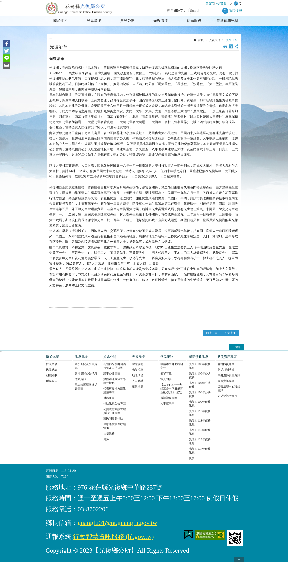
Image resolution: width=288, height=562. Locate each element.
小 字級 (231, 3)
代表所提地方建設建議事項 (114, 390)
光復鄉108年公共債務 (200, 394)
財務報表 (109, 397)
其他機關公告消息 (86, 373)
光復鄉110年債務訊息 (200, 412)
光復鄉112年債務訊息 (200, 431)
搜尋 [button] (225, 11)
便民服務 (194, 21)
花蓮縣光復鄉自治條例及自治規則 (114, 365)
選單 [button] (238, 347)
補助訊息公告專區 (114, 403)
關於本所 (60, 21)
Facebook (6, 43)
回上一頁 (211, 332)
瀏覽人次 (52, 476)
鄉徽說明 (137, 364)
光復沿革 (231, 40)
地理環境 (137, 375)
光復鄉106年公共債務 (200, 375)
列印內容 (225, 46)
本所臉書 (221, 3)
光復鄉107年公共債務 (200, 384)
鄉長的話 (51, 364)
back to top (239, 559)
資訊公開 (127, 21)
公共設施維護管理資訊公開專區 (114, 410)
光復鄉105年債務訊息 (200, 365)
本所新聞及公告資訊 (86, 365)
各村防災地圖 (226, 364)
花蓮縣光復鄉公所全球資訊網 (79, 8)
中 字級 (236, 3)
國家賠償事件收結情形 (114, 426)
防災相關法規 (226, 369)
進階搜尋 (235, 10)
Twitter (6, 50)
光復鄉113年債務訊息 (200, 441)
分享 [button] (236, 46)
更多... (107, 439)
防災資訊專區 (227, 356)
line (6, 58)
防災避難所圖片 (227, 395)
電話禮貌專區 (168, 397)
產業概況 (137, 386)
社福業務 (109, 433)
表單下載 (166, 373)
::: (1, 2)
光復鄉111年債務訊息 (200, 422)
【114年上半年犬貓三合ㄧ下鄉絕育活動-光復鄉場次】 (172, 388)
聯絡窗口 (51, 380)
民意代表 (51, 369)
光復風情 (160, 21)
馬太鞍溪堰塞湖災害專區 (86, 386)
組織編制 (51, 375)
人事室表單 (167, 403)
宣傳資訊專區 (226, 380)
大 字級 (240, 3)
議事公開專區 (111, 373)
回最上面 (230, 332)
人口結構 (137, 380)
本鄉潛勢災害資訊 (229, 375)
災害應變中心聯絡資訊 (229, 388)
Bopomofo (230, 46)
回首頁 (210, 3)
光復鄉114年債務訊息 (200, 450)
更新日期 (52, 471)
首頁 (201, 40)
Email (6, 65)
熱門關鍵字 (175, 10)
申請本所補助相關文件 (171, 365)
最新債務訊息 (227, 21)
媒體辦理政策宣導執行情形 (114, 380)
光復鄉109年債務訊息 (200, 403)
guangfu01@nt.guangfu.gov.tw (117, 522)
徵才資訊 (80, 379)
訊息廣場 (94, 21)
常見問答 (166, 379)
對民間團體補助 (113, 418)
